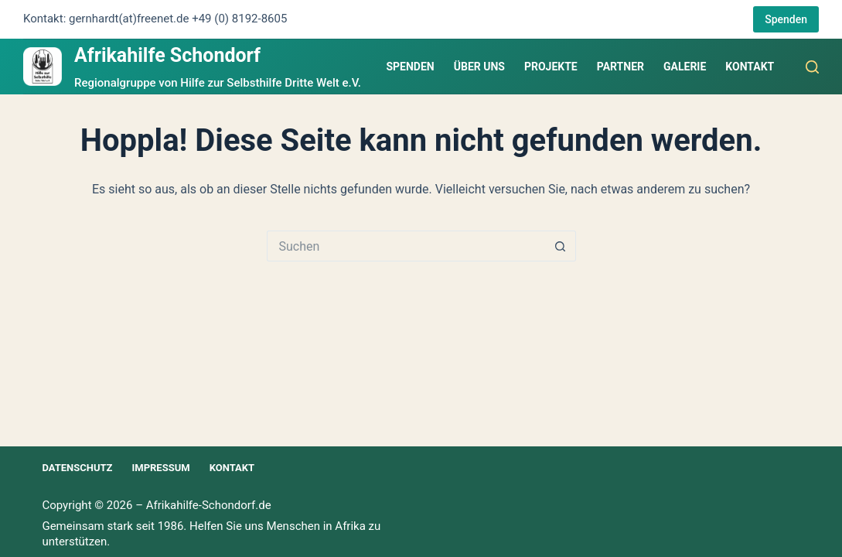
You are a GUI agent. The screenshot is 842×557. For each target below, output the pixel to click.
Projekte (551, 66)
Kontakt (749, 66)
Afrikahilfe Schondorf (167, 55)
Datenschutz (77, 467)
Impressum (160, 467)
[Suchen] (812, 66)
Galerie (684, 66)
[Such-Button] (560, 246)
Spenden (786, 19)
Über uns (479, 66)
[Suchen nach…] (406, 246)
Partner (620, 66)
